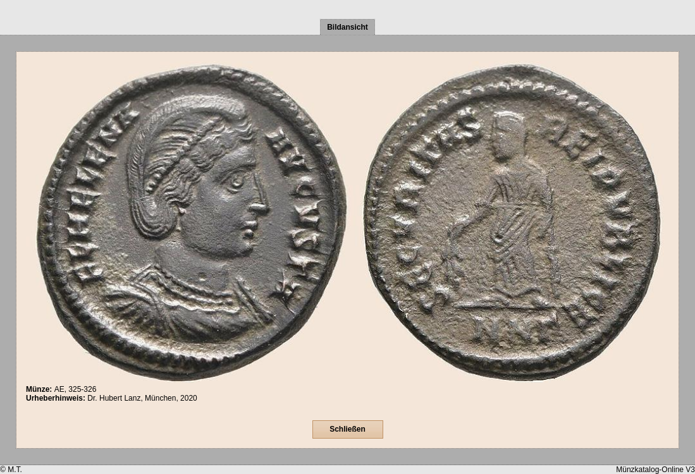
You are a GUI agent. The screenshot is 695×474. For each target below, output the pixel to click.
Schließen (347, 429)
